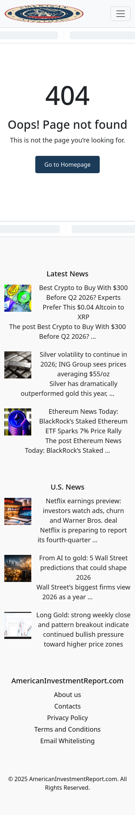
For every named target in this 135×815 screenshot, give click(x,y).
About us (67, 694)
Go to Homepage (67, 164)
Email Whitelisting (67, 740)
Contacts (67, 706)
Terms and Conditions (67, 729)
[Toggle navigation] (121, 13)
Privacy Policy (67, 717)
